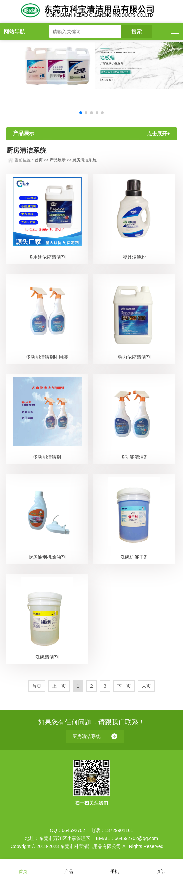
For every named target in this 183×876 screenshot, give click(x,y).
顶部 (160, 867)
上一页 (59, 686)
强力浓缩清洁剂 (134, 357)
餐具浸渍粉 (134, 257)
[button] (80, 112)
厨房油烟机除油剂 (47, 557)
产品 (68, 867)
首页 (39, 160)
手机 (114, 867)
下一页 (124, 686)
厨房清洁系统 (84, 160)
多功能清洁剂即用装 (47, 357)
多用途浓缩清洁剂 (47, 257)
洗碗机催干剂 (134, 557)
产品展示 (58, 160)
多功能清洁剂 (47, 457)
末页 (146, 686)
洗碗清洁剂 (47, 657)
